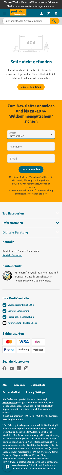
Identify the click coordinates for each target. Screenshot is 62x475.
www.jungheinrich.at (12, 419)
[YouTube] (12, 369)
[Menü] (5, 13)
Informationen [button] (31, 223)
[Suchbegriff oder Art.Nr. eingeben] (26, 21)
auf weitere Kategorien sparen (38, 6)
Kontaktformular (12, 255)
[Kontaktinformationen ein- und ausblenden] (7, 467)
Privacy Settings (35, 392)
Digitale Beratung (15, 232)
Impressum (19, 385)
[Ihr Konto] (41, 13)
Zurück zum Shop (31, 87)
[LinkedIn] (19, 369)
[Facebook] (4, 369)
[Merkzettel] (48, 13)
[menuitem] (41, 13)
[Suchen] (55, 21)
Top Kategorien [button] (31, 213)
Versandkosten (9, 402)
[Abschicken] (31, 169)
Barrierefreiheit (11, 392)
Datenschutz (38, 385)
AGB (4, 385)
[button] (31, 232)
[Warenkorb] (56, 13)
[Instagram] (26, 369)
